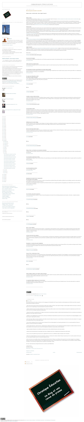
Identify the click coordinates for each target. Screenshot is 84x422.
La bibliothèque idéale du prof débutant (10, 93)
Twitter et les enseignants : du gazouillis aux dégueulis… (10, 187)
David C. (28, 300)
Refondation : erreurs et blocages (6, 191)
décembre (5, 141)
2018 (4, 129)
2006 (4, 178)
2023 (4, 122)
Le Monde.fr (28, 91)
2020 (4, 126)
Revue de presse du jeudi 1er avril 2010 (9, 168)
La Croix (27, 136)
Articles (27, 361)
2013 (4, 136)
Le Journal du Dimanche (30, 199)
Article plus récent (28, 352)
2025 (4, 119)
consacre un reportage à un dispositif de (33, 39)
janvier (5, 172)
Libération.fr (28, 54)
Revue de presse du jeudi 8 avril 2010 (9, 162)
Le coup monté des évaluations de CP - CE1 (11, 104)
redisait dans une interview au (42, 24)
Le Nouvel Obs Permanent (30, 208)
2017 (4, 130)
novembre (5, 143)
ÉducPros (27, 261)
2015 (4, 133)
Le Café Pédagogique (29, 224)
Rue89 (27, 173)
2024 (4, 120)
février (5, 171)
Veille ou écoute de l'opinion (6, 197)
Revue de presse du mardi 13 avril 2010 (9, 158)
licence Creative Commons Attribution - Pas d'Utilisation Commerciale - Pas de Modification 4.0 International (39, 420)
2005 (4, 180)
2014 (4, 134)
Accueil (54, 352)
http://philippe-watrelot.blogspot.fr (14, 83)
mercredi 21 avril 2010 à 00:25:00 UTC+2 (34, 348)
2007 (4, 177)
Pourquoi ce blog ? (4, 198)
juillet (5, 148)
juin (4, 150)
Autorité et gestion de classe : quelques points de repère (12, 109)
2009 (4, 174)
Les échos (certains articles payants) (31, 145)
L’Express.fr (28, 216)
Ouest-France (28, 189)
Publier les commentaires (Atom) (35, 354)
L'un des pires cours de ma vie (6, 194)
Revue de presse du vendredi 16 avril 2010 (10, 154)
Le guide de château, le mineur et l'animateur (8, 193)
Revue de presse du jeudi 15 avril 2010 (9, 155)
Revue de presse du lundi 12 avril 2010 (33, 10)
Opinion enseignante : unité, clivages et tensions (10, 58)
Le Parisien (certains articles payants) (31, 117)
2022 (4, 123)
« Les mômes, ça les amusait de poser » (7, 205)
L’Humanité (28, 104)
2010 (4, 140)
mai (4, 151)
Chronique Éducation (42, 4)
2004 (4, 181)
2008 (4, 175)
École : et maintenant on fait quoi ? (7, 188)
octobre (5, 144)
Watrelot (10, 38)
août (5, 147)
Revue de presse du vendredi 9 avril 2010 (9, 161)
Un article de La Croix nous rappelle (31, 33)
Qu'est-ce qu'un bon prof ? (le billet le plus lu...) (9, 186)
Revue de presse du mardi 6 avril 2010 (9, 165)
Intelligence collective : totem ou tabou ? (8, 204)
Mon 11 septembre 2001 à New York (7, 192)
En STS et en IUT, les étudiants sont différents (8, 206)
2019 (4, 127)
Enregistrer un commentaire (30, 350)
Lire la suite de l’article (29, 60)
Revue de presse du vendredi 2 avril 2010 (9, 166)
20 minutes (28, 163)
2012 (4, 137)
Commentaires (28, 363)
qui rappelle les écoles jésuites (55, 30)
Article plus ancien (79, 352)
